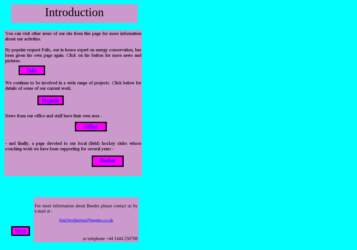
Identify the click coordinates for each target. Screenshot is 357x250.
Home (20, 230)
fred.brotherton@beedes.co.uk (86, 220)
